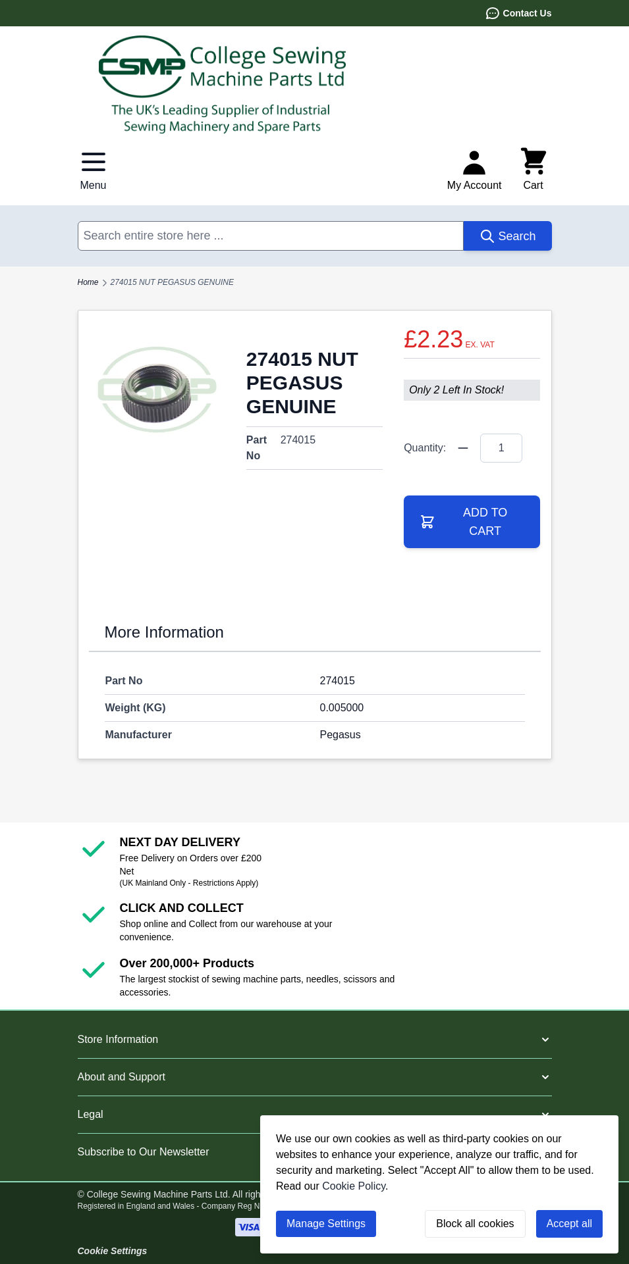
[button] (315, 1039)
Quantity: (425, 447)
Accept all (569, 1223)
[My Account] (475, 169)
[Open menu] (93, 169)
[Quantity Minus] (463, 448)
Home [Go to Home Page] (88, 282)
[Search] (507, 236)
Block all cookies (475, 1223)
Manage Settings (326, 1223)
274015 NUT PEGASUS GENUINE (172, 282)
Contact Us (518, 13)
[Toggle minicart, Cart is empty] (533, 169)
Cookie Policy (353, 1186)
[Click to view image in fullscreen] (157, 389)
